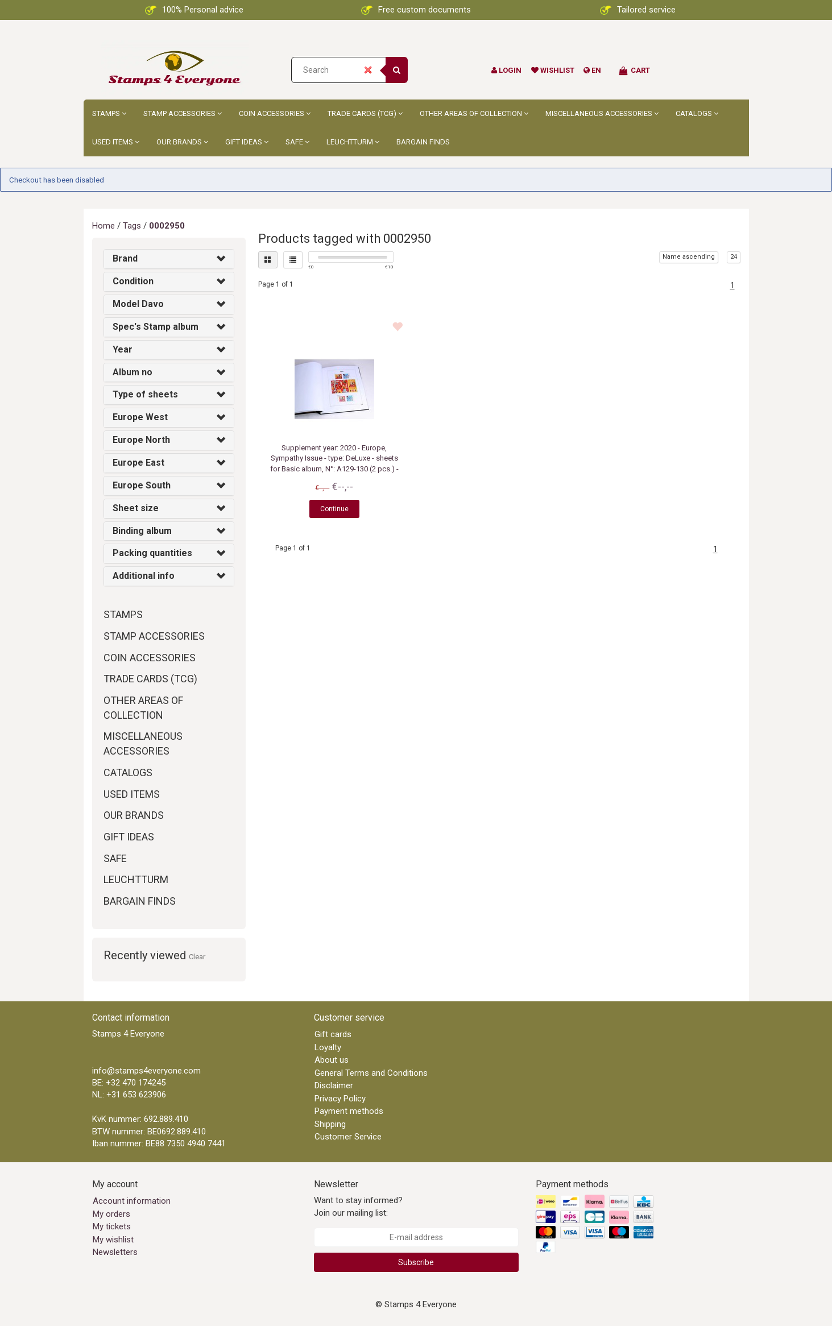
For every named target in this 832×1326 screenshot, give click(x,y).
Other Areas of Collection (474, 113)
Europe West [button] (140, 417)
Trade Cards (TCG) (365, 113)
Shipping (330, 1124)
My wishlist (113, 1239)
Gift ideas (246, 142)
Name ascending (689, 256)
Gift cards (332, 1034)
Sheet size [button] (136, 508)
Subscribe (416, 1262)
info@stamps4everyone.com (146, 1071)
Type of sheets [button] (145, 394)
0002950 (167, 226)
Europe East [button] (138, 462)
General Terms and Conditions (371, 1073)
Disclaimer (333, 1085)
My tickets (112, 1226)
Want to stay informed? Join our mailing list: (358, 1206)
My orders (111, 1214)
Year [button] (123, 349)
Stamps (109, 113)
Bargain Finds (423, 142)
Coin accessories (275, 113)
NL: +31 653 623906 (129, 1094)
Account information (132, 1201)
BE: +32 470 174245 (128, 1083)
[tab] (169, 259)
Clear (197, 956)
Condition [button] (133, 281)
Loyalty (327, 1047)
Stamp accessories (182, 113)
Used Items (115, 142)
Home (103, 226)
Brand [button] (125, 258)
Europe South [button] (142, 485)
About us (331, 1060)
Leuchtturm (352, 142)
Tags (132, 226)
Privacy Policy (340, 1098)
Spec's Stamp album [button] (155, 326)
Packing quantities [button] (152, 553)
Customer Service (348, 1137)
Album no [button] (132, 372)
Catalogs (697, 113)
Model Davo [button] (138, 304)
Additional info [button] (144, 575)
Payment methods (348, 1111)
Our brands (182, 142)
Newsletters (115, 1252)
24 (733, 256)
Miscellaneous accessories (602, 113)
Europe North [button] (141, 439)
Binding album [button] (142, 530)
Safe (297, 142)
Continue (334, 509)
